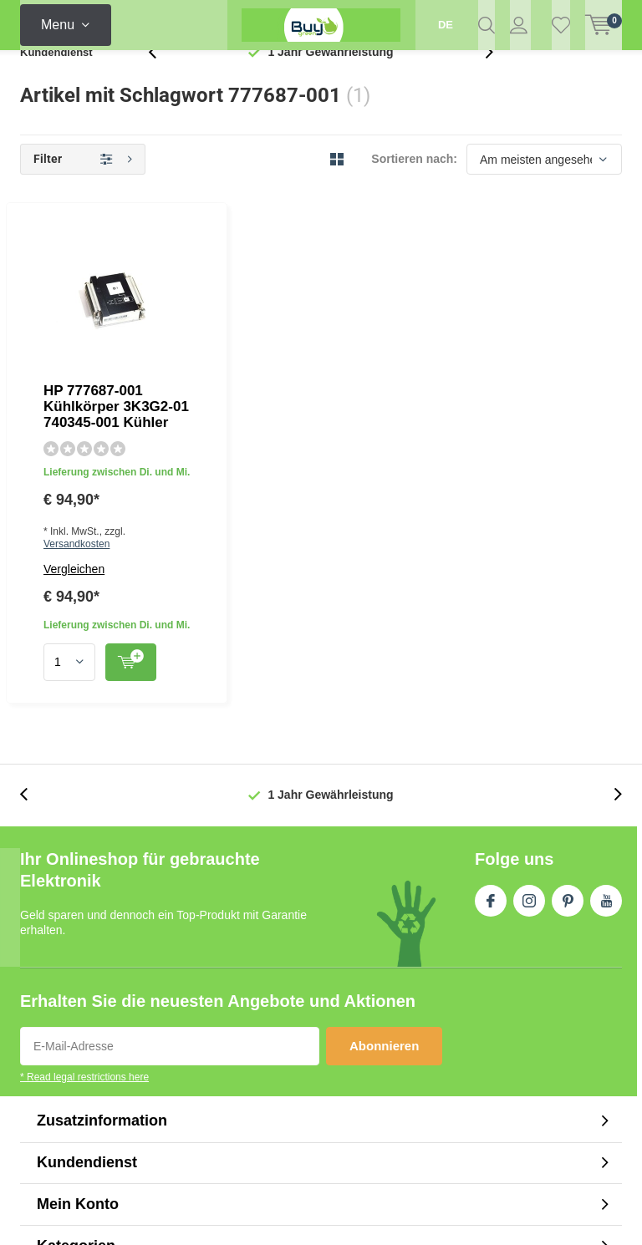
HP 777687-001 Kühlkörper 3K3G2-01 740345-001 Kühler (395, 263)
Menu (57, 25)
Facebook (491, 654)
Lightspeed (305, 1213)
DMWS (418, 1213)
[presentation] (161, 79)
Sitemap (600, 1103)
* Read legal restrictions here (84, 834)
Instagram (529, 654)
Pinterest (567, 654)
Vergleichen (240, 356)
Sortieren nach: (414, 185)
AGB (493, 1103)
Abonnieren (384, 802)
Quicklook (385, 427)
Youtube (606, 654)
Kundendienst (56, 79)
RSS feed (542, 1103)
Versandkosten (331, 331)
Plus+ (464, 1213)
